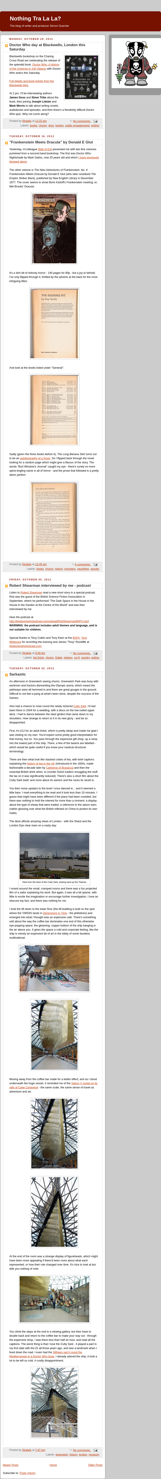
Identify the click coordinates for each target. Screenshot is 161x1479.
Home (53, 1465)
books (33, 125)
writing (95, 125)
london (59, 125)
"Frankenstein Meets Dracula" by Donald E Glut (51, 142)
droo (51, 125)
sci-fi (77, 657)
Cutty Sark (79, 706)
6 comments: (83, 564)
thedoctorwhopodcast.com (25, 646)
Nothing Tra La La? (35, 18)
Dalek (58, 657)
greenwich (61, 1454)
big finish (38, 657)
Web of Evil (45, 149)
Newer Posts (10, 1465)
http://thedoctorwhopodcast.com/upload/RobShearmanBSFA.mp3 (49, 621)
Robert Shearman (31, 592)
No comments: (82, 121)
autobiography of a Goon (35, 458)
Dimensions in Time (55, 913)
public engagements (77, 125)
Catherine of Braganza (59, 767)
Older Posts (95, 1465)
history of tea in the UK (41, 763)
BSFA (76, 637)
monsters (69, 568)
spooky (95, 568)
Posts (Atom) (27, 1473)
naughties (83, 568)
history (59, 568)
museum (94, 1454)
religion (68, 657)
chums (43, 125)
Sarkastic (17, 674)
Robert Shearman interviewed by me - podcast (50, 585)
